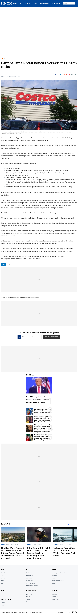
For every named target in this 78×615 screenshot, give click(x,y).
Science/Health (44, 3)
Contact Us (55, 596)
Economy (54, 575)
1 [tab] (68, 524)
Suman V (5, 74)
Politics (28, 573)
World (15, 3)
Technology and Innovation (59, 573)
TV (27, 602)
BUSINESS (54, 569)
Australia (3, 573)
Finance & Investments (58, 580)
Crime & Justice (30, 583)
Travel (55, 544)
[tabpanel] (39, 544)
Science (3, 544)
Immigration (29, 575)
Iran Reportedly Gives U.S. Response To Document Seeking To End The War (42, 411)
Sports (29, 544)
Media (53, 583)
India (2, 580)
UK (2, 583)
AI (1, 594)
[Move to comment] (75, 74)
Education (29, 578)
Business (28, 3)
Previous (72, 524)
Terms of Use (55, 602)
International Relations (32, 585)
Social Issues (29, 580)
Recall (9, 264)
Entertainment (56, 3)
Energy (53, 578)
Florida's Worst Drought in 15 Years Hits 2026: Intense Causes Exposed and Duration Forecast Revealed (12, 553)
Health (2, 605)
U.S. (21, 3)
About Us (54, 594)
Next (75, 524)
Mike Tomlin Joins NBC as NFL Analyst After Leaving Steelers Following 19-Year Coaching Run (38, 553)
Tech (35, 3)
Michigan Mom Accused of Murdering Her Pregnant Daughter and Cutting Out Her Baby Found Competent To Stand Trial (42, 428)
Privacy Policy (55, 599)
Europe (3, 578)
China (2, 575)
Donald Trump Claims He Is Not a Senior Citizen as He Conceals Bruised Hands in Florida (39, 399)
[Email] (72, 74)
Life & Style (29, 594)
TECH (2, 591)
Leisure (28, 596)
